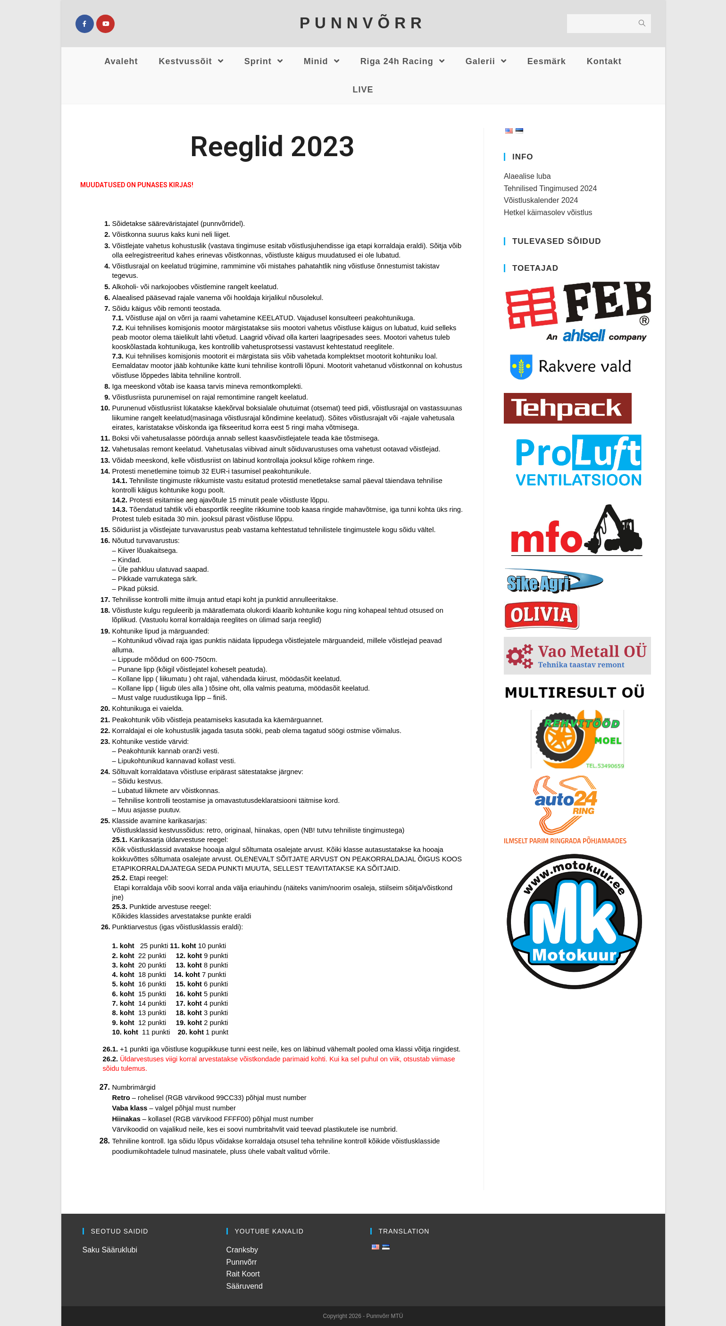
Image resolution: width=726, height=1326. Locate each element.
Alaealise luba (527, 176)
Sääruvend (244, 1286)
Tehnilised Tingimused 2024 (550, 188)
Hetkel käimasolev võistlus (548, 212)
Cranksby (242, 1250)
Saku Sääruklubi (110, 1250)
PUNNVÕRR (363, 23)
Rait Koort (243, 1274)
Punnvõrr (241, 1262)
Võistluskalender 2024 (541, 200)
